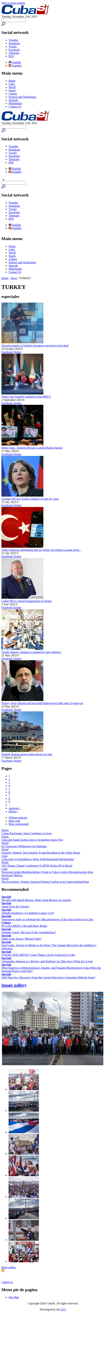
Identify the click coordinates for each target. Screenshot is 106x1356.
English (15, 62)
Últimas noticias (18, 817)
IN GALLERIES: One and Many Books (24, 925)
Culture (13, 93)
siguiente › (15, 808)
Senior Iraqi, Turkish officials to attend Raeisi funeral (31, 447)
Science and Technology (22, 96)
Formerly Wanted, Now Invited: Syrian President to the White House (40, 852)
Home (12, 80)
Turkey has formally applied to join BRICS (26, 396)
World (12, 87)
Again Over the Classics (15, 906)
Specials (13, 100)
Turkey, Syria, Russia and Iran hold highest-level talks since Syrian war (42, 703)
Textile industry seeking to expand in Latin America (31, 652)
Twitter (13, 46)
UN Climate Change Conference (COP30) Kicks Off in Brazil (36, 865)
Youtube (13, 40)
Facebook (14, 49)
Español (15, 65)
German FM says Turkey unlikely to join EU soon (30, 498)
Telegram (14, 52)
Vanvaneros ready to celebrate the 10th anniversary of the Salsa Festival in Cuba (47, 919)
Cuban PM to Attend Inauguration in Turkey (26, 601)
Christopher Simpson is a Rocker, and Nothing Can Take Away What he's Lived (47, 961)
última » (13, 811)
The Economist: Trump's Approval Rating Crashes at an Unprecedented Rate (45, 881)
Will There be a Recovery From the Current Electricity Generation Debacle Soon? (48, 977)
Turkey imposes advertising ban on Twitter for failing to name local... (41, 549)
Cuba (12, 84)
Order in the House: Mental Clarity (21, 938)
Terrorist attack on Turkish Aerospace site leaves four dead (35, 345)
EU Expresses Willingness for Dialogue (24, 846)
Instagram (14, 43)
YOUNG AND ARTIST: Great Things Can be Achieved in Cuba (38, 954)
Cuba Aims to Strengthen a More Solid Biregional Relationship (37, 859)
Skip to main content (13, 2)
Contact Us (15, 106)
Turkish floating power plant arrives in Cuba (26, 754)
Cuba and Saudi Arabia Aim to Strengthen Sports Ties (32, 839)
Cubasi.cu (7, 1282)
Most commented (19, 824)
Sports (12, 90)
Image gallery (14, 985)
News (14, 278)
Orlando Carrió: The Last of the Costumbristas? (28, 932)
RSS (11, 56)
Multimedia (15, 103)
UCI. (63, 1309)
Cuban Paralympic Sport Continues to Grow (26, 833)
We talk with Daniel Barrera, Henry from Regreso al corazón (36, 900)
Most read (14, 820)
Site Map (14, 1297)
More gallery (8, 1267)
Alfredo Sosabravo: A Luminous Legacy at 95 (27, 912)
